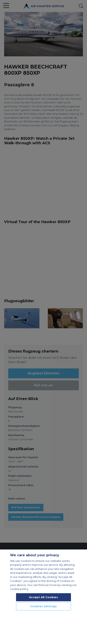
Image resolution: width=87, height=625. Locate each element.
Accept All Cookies (43, 597)
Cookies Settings (43, 606)
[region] (43, 587)
